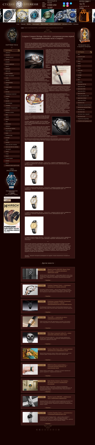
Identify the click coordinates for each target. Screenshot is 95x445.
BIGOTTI (7, 66)
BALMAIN (8, 61)
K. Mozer (79, 72)
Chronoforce (9, 82)
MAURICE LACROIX (10, 112)
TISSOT (7, 151)
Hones (79, 68)
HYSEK (7, 98)
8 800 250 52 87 (52, 6)
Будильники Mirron (81, 91)
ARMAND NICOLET (10, 57)
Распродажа (9, 50)
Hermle (79, 65)
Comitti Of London (81, 56)
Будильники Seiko (81, 93)
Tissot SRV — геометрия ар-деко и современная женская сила (57, 317)
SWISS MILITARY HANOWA (11, 144)
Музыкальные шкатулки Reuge (84, 107)
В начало (37, 430)
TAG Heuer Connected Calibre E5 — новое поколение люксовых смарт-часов (59, 333)
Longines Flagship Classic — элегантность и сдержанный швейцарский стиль (60, 413)
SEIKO (7, 140)
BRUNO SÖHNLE (9, 73)
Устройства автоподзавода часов (85, 121)
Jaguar (7, 101)
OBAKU (7, 117)
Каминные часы (81, 102)
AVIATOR (7, 59)
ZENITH (7, 163)
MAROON (8, 110)
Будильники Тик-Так (82, 84)
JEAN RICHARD (9, 103)
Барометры (80, 82)
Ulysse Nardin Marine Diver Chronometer (12, 191)
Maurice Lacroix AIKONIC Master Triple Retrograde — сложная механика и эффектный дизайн (59, 271)
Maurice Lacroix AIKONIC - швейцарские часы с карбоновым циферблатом (59, 397)
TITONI (7, 153)
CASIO (7, 78)
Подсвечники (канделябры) (83, 118)
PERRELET (8, 126)
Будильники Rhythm (82, 100)
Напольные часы (81, 109)
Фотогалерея (35, 24)
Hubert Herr (80, 70)
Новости (23, 24)
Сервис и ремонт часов (55, 24)
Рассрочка (76, 24)
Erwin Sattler (80, 59)
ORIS (7, 121)
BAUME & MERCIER (10, 64)
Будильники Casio (81, 86)
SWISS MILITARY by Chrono (12, 147)
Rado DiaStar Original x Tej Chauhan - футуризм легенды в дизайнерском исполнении (58, 382)
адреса (44, 6)
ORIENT (7, 119)
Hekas (79, 61)
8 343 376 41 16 (84, 6)
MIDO (7, 114)
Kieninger (80, 75)
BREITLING (8, 71)
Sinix (79, 79)
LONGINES (8, 105)
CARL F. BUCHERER (10, 75)
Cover (7, 84)
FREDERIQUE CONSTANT (11, 94)
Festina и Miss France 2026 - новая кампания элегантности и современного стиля (60, 349)
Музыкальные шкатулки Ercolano (84, 104)
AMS (79, 54)
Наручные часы (12, 45)
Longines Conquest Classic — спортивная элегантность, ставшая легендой (59, 286)
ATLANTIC (8, 55)
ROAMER (8, 137)
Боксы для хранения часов (83, 95)
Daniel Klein (9, 87)
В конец (59, 430)
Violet (7, 156)
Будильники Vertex (81, 88)
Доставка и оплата (67, 24)
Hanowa (8, 96)
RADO (7, 133)
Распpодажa (81, 52)
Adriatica (8, 52)
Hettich (79, 63)
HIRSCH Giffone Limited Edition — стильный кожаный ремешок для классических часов (57, 366)
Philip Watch (9, 130)
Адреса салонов (44, 24)
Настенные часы (81, 111)
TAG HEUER (8, 149)
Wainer (7, 160)
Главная (22, 27)
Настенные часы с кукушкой (83, 114)
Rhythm (79, 77)
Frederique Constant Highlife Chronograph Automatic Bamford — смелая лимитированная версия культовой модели (60, 302)
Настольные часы (81, 116)
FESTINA (7, 91)
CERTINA (7, 80)
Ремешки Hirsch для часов (12, 165)
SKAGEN (7, 142)
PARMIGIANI (8, 124)
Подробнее (47, 280)
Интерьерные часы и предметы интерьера (84, 45)
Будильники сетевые (82, 98)
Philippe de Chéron (10, 128)
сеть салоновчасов (44, 4)
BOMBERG (8, 68)
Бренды (29, 24)
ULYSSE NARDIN (9, 158)
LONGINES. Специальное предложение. (11, 108)
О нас (18, 24)
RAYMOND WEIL (9, 135)
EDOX (7, 89)
